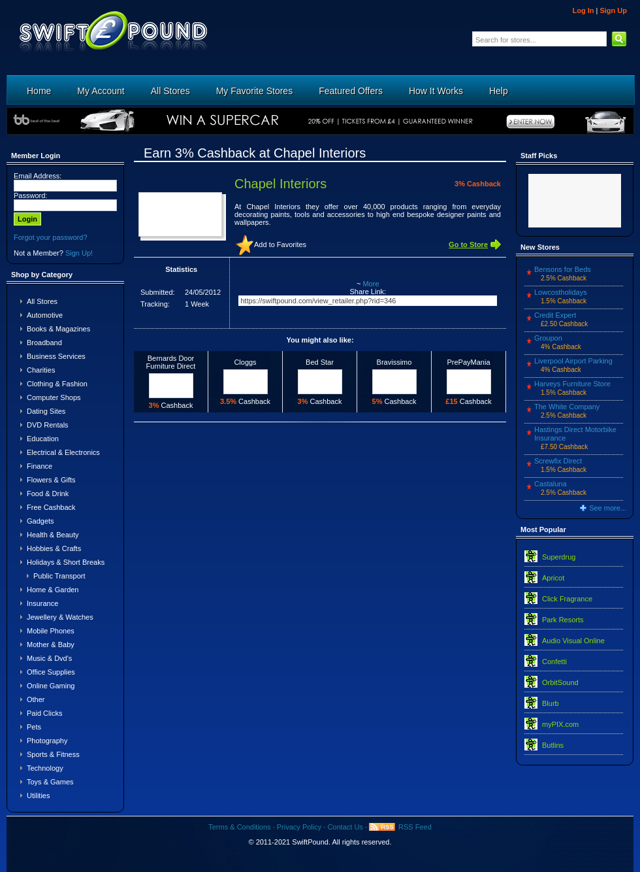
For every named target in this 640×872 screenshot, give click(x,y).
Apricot (553, 578)
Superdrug (558, 557)
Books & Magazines (58, 329)
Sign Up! (79, 253)
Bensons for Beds (562, 269)
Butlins (553, 745)
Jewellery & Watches (60, 617)
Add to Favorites (280, 244)
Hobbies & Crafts (54, 548)
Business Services (56, 356)
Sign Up (613, 10)
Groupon (548, 338)
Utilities (38, 795)
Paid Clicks (44, 713)
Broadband (44, 342)
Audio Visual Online (573, 641)
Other (36, 699)
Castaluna (550, 484)
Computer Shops (54, 397)
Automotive (45, 315)
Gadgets (40, 521)
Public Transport (59, 576)
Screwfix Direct (558, 461)
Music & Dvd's (49, 658)
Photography (47, 741)
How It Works (436, 91)
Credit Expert (555, 315)
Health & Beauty (53, 535)
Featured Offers (351, 91)
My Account (100, 91)
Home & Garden (52, 590)
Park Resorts (563, 620)
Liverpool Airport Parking (573, 361)
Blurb (550, 703)
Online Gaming (50, 686)
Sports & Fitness (53, 754)
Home (39, 91)
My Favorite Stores (254, 91)
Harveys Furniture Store (572, 384)
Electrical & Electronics (63, 452)
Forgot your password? (51, 237)
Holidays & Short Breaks (65, 562)
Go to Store (468, 244)
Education (43, 439)
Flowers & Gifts (51, 480)
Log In (583, 10)
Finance (39, 466)
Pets (34, 727)
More (370, 284)
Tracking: (155, 304)
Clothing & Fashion (57, 384)
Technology (45, 768)
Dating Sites (46, 411)
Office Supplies (51, 672)
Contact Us (344, 827)
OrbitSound (560, 682)
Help (498, 91)
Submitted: (157, 292)
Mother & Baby (50, 644)
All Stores (170, 91)
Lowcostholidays (560, 292)
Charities (41, 370)
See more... (607, 508)
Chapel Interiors (280, 183)
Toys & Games (50, 782)
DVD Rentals (48, 425)
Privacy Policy (299, 827)
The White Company (567, 407)
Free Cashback (51, 507)
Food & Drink (48, 493)
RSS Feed (415, 827)
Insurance (42, 603)
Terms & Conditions (239, 827)
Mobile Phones (50, 631)
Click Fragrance (567, 599)
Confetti (554, 661)
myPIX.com (560, 724)
